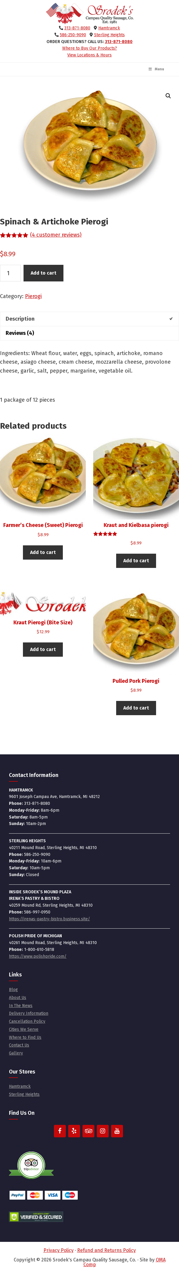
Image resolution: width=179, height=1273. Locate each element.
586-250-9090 (73, 34)
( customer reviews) (56, 235)
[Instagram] (103, 1131)
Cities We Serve (23, 1029)
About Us (17, 997)
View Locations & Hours (89, 55)
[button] (168, 96)
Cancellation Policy (27, 1021)
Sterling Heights (109, 34)
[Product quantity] (10, 273)
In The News (20, 1005)
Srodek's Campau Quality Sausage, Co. (89, 13)
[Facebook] (60, 1131)
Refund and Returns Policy (106, 1250)
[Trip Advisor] (88, 1131)
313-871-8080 (77, 28)
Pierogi (33, 296)
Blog (13, 989)
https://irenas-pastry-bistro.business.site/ (49, 919)
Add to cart (43, 273)
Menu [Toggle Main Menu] (156, 69)
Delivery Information (28, 1013)
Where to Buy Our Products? (89, 48)
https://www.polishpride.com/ (37, 956)
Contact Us (19, 1045)
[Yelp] (74, 1131)
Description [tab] (20, 319)
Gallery (16, 1053)
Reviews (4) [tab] (20, 333)
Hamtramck (109, 28)
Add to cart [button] (43, 552)
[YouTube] (117, 1131)
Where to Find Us (25, 1037)
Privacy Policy (58, 1250)
